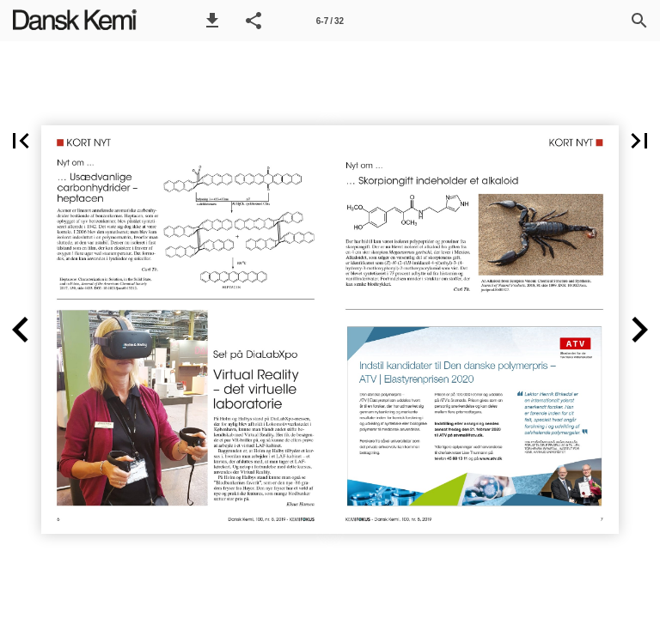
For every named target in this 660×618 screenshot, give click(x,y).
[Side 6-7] (330, 20)
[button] (212, 20)
